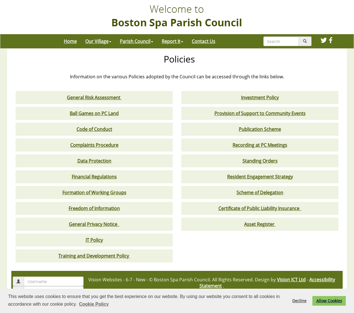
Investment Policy (260, 97)
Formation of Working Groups (94, 192)
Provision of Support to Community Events (260, 113)
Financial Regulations (94, 177)
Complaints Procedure (94, 145)
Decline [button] (299, 300)
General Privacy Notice (94, 224)
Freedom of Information (94, 208)
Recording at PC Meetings (260, 145)
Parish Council (136, 41)
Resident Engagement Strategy (260, 177)
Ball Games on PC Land (94, 113)
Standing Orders (260, 161)
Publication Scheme (260, 129)
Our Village (98, 41)
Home (70, 41)
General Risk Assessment (94, 97)
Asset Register (260, 224)
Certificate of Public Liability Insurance (260, 208)
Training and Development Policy (94, 256)
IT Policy (94, 240)
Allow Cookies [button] (329, 300)
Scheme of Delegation (259, 192)
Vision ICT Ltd (291, 280)
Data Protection (94, 161)
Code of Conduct (94, 129)
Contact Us (203, 41)
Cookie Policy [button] (94, 304)
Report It (172, 41)
